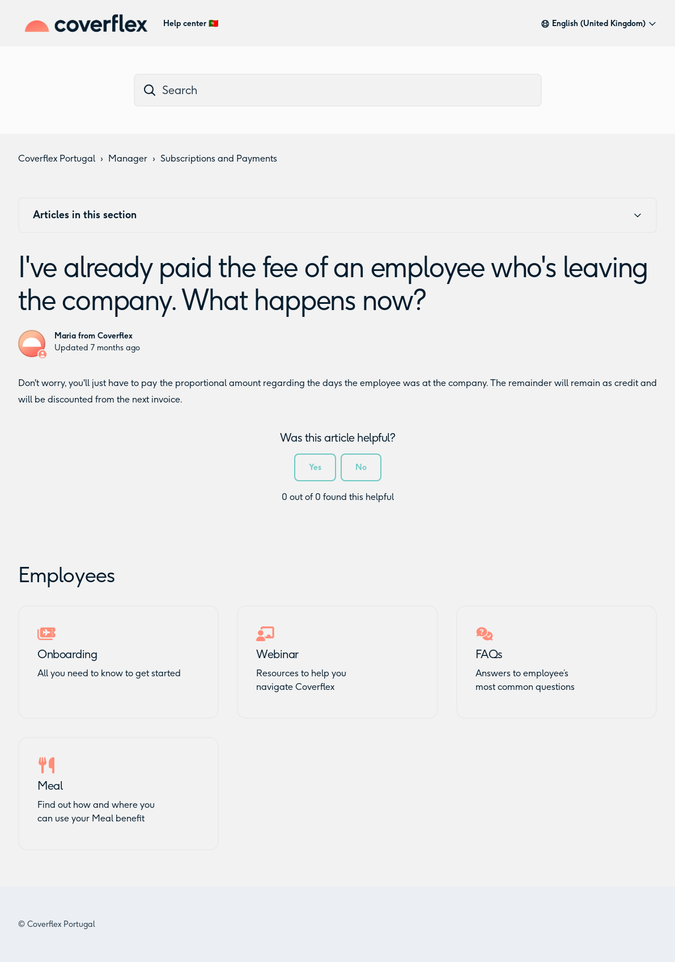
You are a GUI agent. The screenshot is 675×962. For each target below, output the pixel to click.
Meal (49, 786)
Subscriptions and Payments (218, 158)
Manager (127, 158)
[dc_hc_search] (338, 90)
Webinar (277, 654)
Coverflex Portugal (56, 158)
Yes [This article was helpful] (315, 467)
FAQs (489, 654)
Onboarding (67, 654)
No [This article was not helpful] (361, 467)
